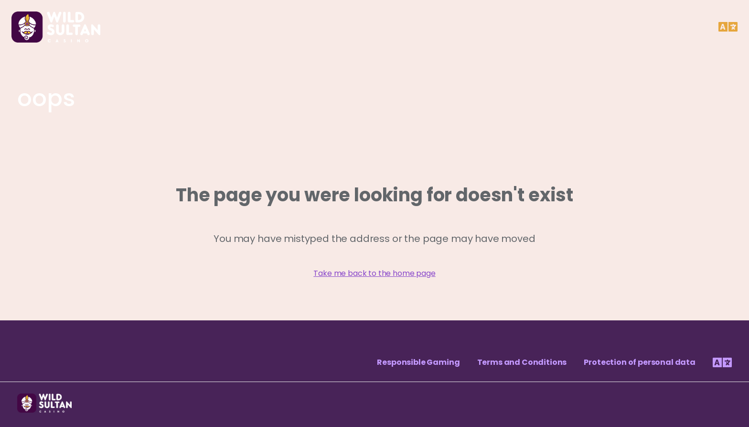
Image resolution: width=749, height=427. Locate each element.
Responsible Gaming (418, 362)
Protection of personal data (640, 362)
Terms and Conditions (522, 362)
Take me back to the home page (374, 273)
